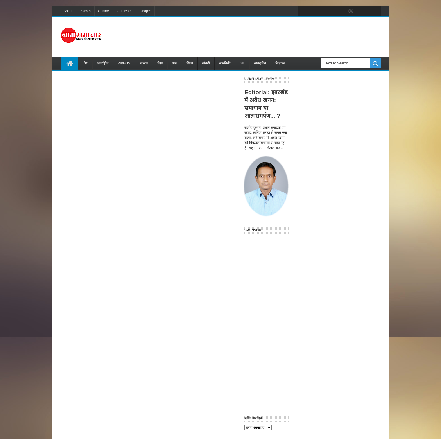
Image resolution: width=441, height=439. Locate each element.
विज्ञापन (280, 63)
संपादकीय (260, 63)
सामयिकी (224, 63)
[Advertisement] (278, 36)
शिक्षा (189, 63)
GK (242, 63)
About (68, 11)
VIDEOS (124, 63)
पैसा (160, 63)
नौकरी (206, 63)
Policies (85, 11)
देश (85, 63)
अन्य (174, 63)
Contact (104, 11)
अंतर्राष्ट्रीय (102, 63)
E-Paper (145, 11)
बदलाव (144, 63)
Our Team (124, 11)
